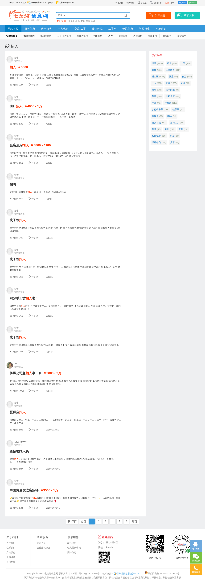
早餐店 (168, 103)
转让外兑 (97, 28)
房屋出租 (123, 36)
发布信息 (71, 543)
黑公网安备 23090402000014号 (162, 573)
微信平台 (158, 3)
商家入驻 (41, 543)
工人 (154, 83)
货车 (172, 142)
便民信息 (127, 28)
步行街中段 (157, 109)
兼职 (83, 21)
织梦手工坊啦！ (24, 298)
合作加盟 (10, 562)
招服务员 (156, 142)
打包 (154, 89)
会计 (93, 21)
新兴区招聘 (82, 36)
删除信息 (71, 552)
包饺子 (155, 116)
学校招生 (144, 28)
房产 (110, 36)
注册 (167, 3)
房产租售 (46, 28)
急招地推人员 (19, 451)
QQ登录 (182, 2)
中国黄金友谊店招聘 (24, 490)
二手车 (112, 28)
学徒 (154, 103)
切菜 (183, 83)
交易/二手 (80, 28)
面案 (171, 76)
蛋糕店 (18, 412)
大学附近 (170, 89)
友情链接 (10, 557)
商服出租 (152, 36)
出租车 (76, 21)
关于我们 (10, 543)
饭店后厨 (19, 145)
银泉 (88, 21)
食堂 (184, 76)
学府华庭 (170, 96)
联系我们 (10, 547)
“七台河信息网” (51, 573)
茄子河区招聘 (64, 36)
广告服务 (10, 552)
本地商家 (161, 28)
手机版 (142, 3)
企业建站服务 (43, 547)
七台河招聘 (29, 36)
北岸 (70, 21)
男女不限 (156, 122)
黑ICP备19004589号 (89, 573)
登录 (172, 3)
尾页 (134, 521)
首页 (83, 521)
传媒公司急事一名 (26, 373)
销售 (169, 63)
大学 (183, 63)
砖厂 (16, 106)
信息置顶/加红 (74, 547)
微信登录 (192, 2)
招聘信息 (29, 28)
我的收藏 (130, 3)
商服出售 (167, 36)
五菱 (181, 129)
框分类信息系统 (127, 573)
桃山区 (155, 76)
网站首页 (13, 28)
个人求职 (63, 28)
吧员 (172, 135)
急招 (154, 96)
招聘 (13, 184)
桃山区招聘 (46, 36)
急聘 (154, 129)
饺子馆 (18, 220)
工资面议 (170, 70)
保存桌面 (119, 3)
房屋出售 (137, 36)
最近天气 (181, 36)
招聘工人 (174, 122)
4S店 (169, 116)
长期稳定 (156, 135)
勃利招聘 (98, 36)
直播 (154, 70)
